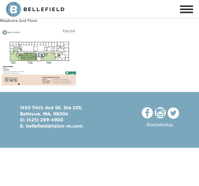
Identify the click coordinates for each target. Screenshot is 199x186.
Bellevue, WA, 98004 (44, 114)
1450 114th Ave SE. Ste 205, (51, 108)
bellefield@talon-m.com (54, 126)
